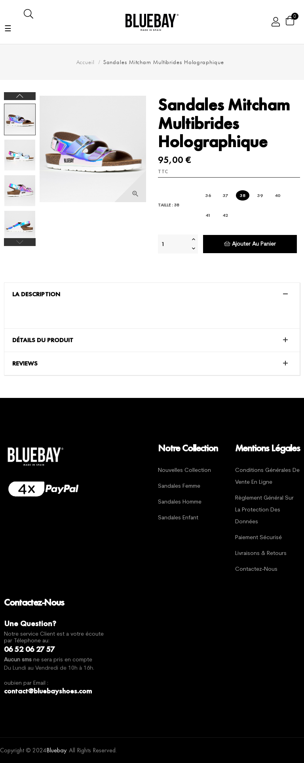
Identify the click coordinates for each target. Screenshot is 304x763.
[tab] (152, 294)
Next (20, 96)
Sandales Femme (179, 486)
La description (36, 294)
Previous (20, 242)
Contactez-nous (256, 569)
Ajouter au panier (250, 243)
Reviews (25, 363)
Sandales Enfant (178, 518)
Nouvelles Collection (184, 470)
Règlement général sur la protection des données (264, 510)
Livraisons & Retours (261, 554)
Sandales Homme (179, 502)
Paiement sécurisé (258, 538)
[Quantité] (174, 244)
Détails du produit (42, 340)
